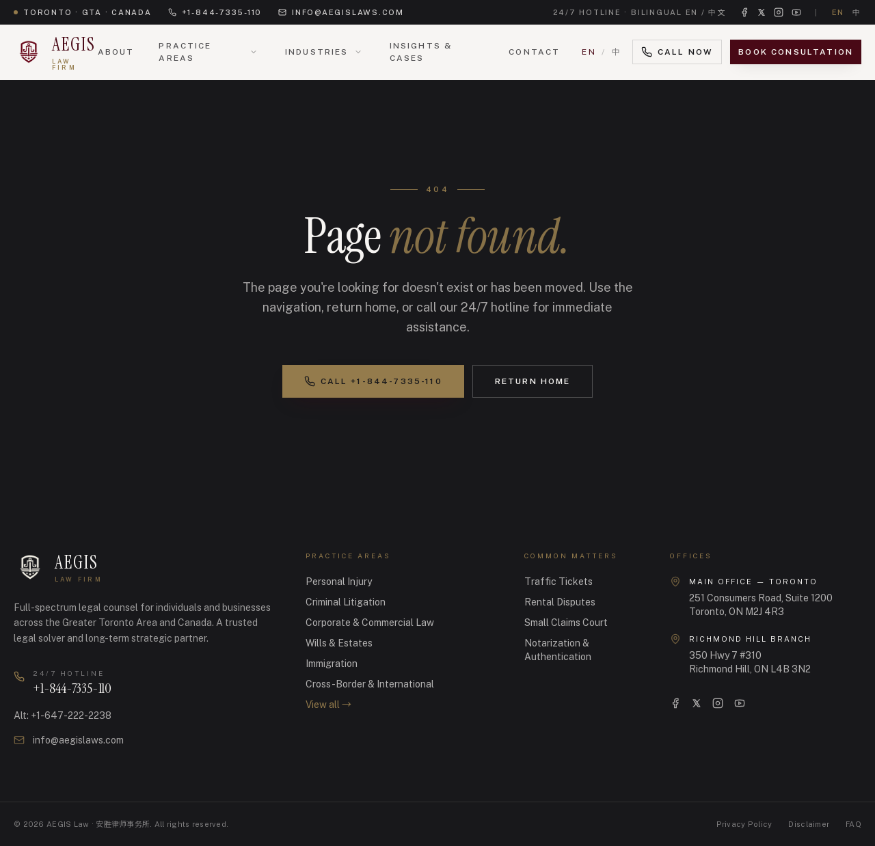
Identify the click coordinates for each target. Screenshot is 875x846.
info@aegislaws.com (341, 12)
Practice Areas (185, 52)
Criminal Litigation (346, 602)
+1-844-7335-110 (215, 12)
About (116, 52)
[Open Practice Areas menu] (253, 52)
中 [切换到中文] (856, 12)
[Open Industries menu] (358, 52)
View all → (328, 704)
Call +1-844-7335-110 (373, 381)
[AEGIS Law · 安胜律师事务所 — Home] (56, 52)
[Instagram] (778, 12)
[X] (696, 703)
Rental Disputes (559, 602)
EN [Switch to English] (838, 12)
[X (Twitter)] (761, 12)
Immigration (332, 663)
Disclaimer (808, 824)
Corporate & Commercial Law (370, 622)
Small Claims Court (566, 622)
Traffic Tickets (558, 581)
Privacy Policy (744, 824)
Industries (317, 52)
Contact (534, 52)
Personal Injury (339, 581)
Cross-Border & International (370, 684)
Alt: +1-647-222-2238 (62, 715)
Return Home (533, 381)
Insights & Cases (421, 52)
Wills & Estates (339, 643)
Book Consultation (795, 52)
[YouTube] (796, 12)
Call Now (677, 51)
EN (589, 52)
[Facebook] (744, 12)
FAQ (853, 824)
